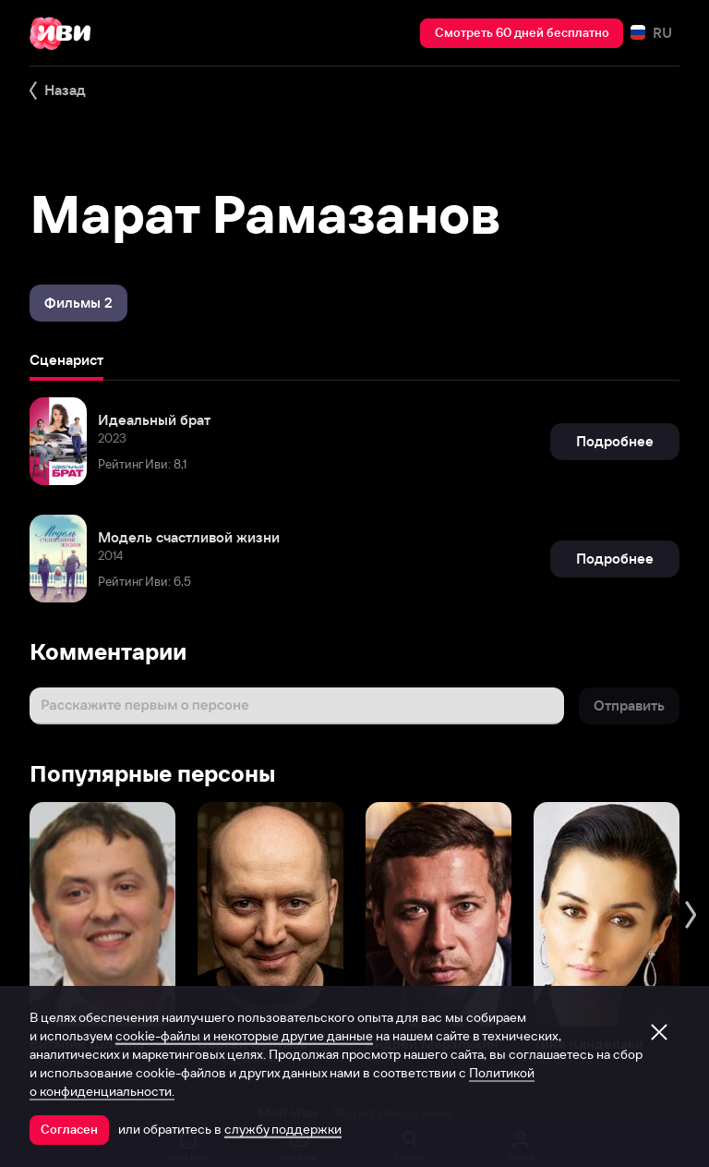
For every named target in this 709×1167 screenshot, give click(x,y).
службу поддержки (283, 1129)
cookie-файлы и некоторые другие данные (244, 1035)
